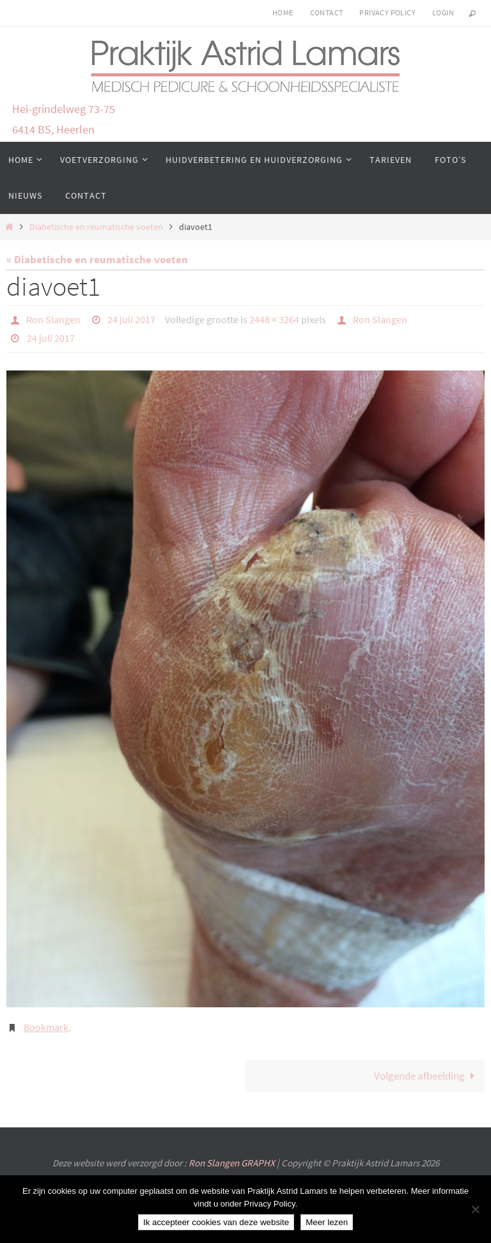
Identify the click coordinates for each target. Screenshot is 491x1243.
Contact (326, 12)
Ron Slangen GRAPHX (233, 1161)
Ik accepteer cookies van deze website (216, 1222)
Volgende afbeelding (427, 1074)
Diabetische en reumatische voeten (96, 227)
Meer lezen (327, 1222)
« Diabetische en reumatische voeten (97, 259)
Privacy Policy (387, 12)
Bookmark (46, 1025)
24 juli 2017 (131, 319)
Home (282, 12)
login (443, 12)
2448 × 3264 (274, 319)
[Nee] (475, 1209)
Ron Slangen (53, 319)
